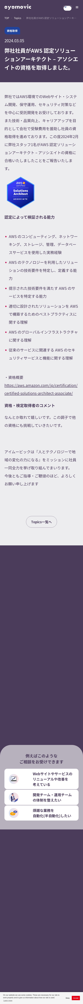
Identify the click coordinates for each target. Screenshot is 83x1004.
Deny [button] (67, 998)
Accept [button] (75, 998)
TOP (6, 18)
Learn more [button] (7, 1001)
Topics (17, 18)
